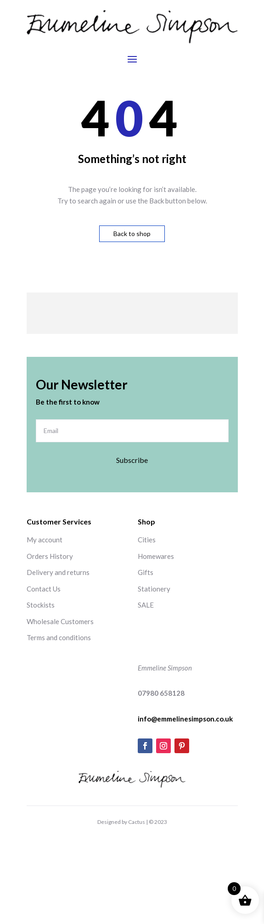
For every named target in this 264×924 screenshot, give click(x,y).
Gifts (145, 572)
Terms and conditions (59, 637)
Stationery (154, 589)
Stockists (41, 605)
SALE (146, 605)
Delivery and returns (58, 572)
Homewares (156, 556)
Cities (147, 539)
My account (44, 539)
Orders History (50, 556)
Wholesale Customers (60, 621)
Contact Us (44, 589)
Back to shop (132, 233)
